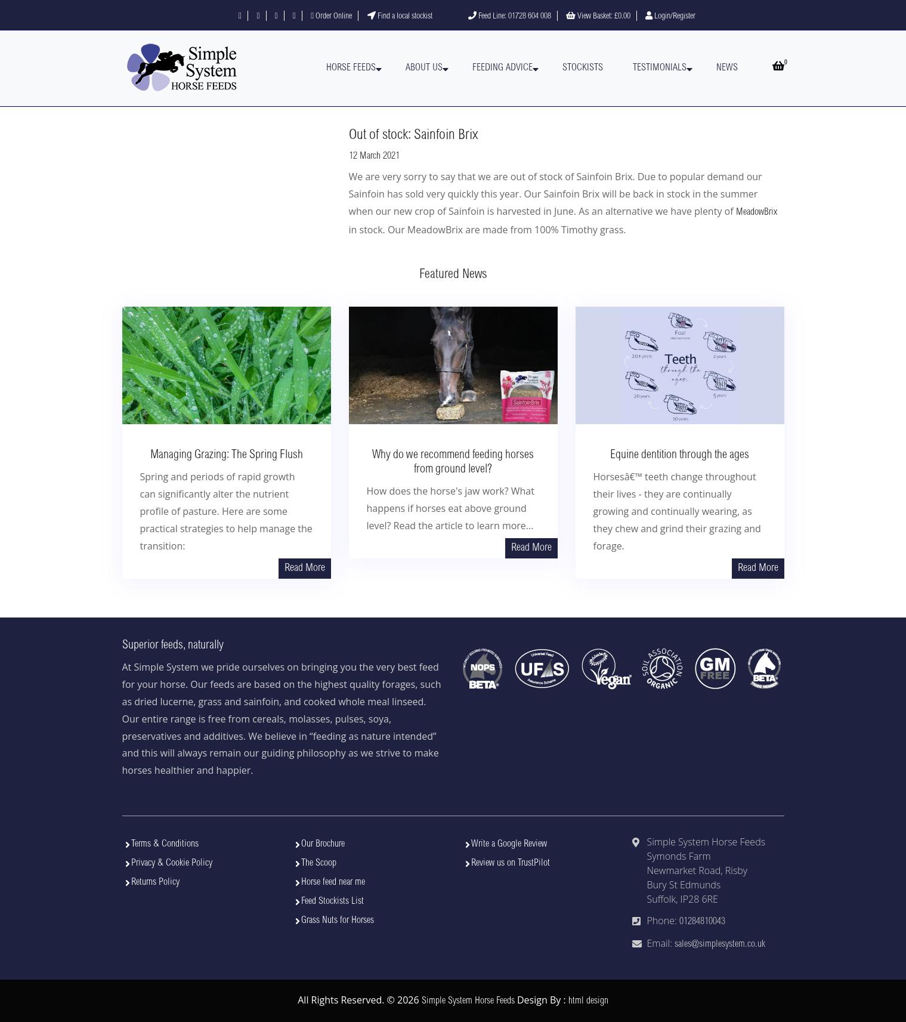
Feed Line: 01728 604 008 (509, 17)
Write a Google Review (509, 844)
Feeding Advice (502, 68)
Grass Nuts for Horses (337, 920)
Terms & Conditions (165, 844)
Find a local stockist (399, 17)
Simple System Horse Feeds (468, 1001)
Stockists (582, 68)
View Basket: (598, 17)
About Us (424, 68)
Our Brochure (323, 844)
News (727, 68)
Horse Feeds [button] (351, 68)
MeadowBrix (756, 212)
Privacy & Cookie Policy (171, 863)
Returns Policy (155, 882)
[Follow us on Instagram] (276, 17)
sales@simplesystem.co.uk (720, 944)
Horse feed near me (333, 882)
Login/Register (670, 17)
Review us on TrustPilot (510, 863)
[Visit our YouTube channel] (294, 17)
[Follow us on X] (257, 17)
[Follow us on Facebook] (240, 17)
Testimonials (660, 68)
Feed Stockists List (332, 901)
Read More (305, 568)
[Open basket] (778, 67)
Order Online (331, 17)
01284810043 (702, 922)
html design (588, 1001)
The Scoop (318, 863)
